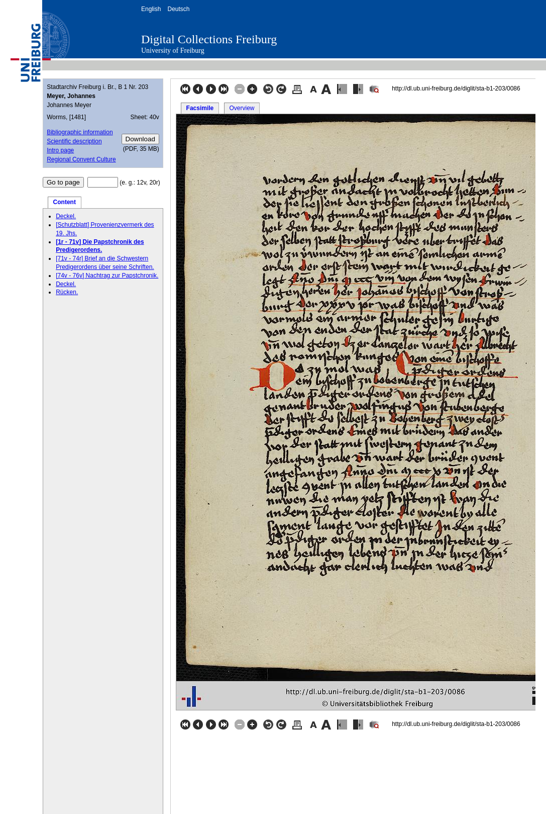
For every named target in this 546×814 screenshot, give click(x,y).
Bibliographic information (80, 132)
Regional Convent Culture (81, 159)
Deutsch (178, 9)
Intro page (60, 150)
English (151, 9)
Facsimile (200, 108)
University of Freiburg (172, 50)
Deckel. (66, 216)
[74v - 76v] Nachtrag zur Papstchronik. (107, 275)
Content (64, 202)
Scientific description (74, 141)
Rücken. (67, 292)
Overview (241, 108)
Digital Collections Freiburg (209, 39)
